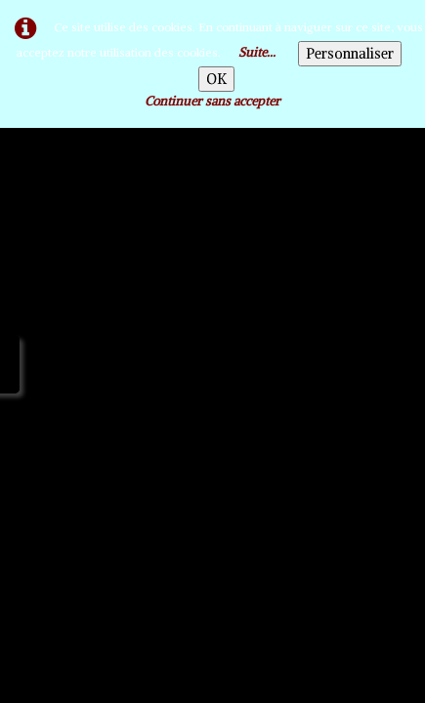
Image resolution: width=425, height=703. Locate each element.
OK (216, 79)
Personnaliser (350, 53)
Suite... (257, 52)
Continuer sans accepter (212, 101)
